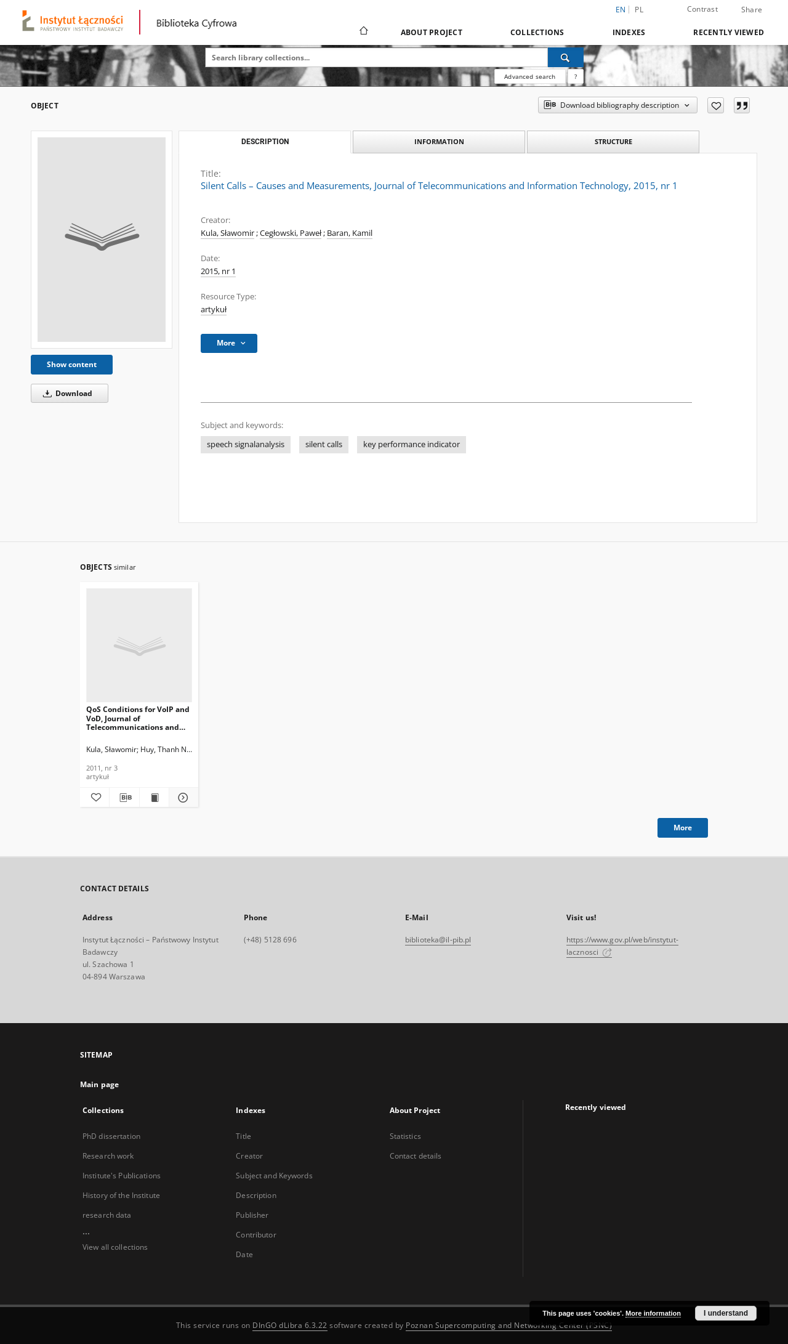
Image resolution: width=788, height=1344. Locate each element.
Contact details (416, 1156)
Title (243, 1136)
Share (751, 10)
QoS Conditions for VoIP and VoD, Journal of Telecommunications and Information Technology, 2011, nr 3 (138, 718)
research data (107, 1215)
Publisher (252, 1215)
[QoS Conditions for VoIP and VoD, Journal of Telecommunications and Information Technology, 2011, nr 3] (139, 646)
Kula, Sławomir (227, 233)
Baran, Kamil (349, 233)
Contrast (702, 9)
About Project (431, 32)
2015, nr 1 (218, 271)
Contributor (256, 1234)
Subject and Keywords (274, 1175)
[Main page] (363, 32)
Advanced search (529, 76)
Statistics (405, 1136)
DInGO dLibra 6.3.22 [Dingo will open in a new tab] (290, 1325)
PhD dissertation (111, 1136)
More (682, 827)
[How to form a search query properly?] (576, 76)
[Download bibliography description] (124, 798)
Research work (108, 1156)
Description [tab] (265, 141)
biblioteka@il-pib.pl (438, 939)
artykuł (214, 309)
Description (256, 1195)
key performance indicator (411, 444)
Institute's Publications (121, 1175)
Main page (99, 1084)
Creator (249, 1156)
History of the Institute (121, 1195)
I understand (726, 1313)
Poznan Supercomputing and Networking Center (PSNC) (509, 1325)
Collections (537, 32)
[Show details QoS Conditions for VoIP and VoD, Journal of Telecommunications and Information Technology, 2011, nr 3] (181, 798)
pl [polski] (639, 10)
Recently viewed (728, 32)
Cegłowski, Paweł (290, 233)
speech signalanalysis (245, 444)
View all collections (115, 1247)
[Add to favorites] (715, 105)
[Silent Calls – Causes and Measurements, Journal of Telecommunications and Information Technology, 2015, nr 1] (102, 239)
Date (244, 1254)
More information (653, 1313)
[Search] (566, 57)
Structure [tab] (613, 141)
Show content (72, 364)
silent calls (323, 444)
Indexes (629, 32)
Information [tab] (439, 141)
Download (65, 393)
